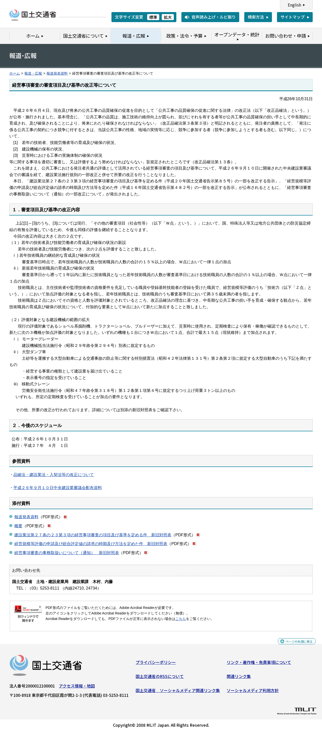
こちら (180, 619)
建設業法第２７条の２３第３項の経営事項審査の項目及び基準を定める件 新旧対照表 (92, 535)
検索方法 (256, 17)
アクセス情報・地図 (77, 688)
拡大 (168, 17)
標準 (153, 17)
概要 (18, 526)
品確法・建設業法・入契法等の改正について (53, 475)
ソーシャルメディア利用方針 (253, 692)
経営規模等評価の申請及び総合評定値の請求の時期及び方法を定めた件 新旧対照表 (90, 544)
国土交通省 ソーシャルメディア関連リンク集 (178, 692)
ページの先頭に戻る (295, 646)
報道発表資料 (57, 73)
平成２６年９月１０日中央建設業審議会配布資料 (57, 488)
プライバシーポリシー (156, 664)
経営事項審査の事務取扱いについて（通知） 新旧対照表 (66, 553)
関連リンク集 (239, 678)
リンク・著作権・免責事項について (259, 664)
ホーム (14, 73)
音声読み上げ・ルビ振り (213, 17)
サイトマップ (292, 17)
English (294, 5)
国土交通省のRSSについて (160, 678)
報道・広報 (33, 73)
